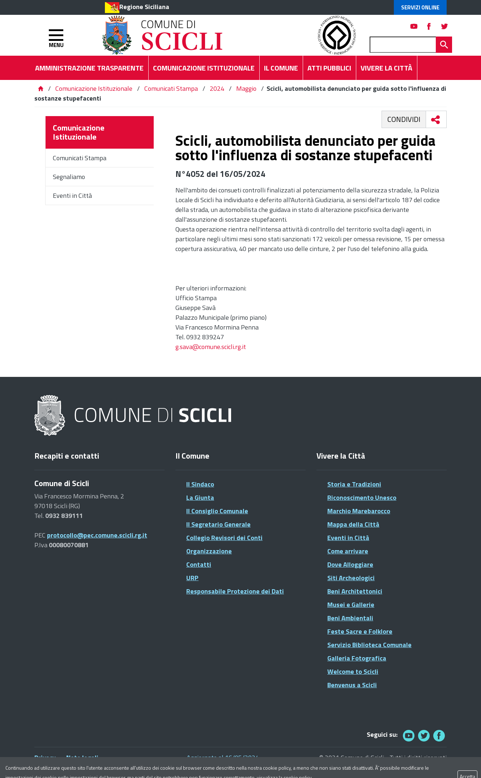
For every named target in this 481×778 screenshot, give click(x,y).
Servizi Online (420, 7)
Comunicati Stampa (171, 88)
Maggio (246, 88)
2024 (217, 88)
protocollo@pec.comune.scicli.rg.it (97, 535)
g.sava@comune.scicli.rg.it (210, 347)
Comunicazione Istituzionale (93, 88)
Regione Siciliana (144, 7)
